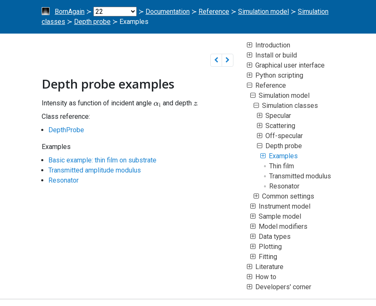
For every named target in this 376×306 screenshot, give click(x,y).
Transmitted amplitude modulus (94, 170)
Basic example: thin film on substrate (102, 160)
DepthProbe (66, 130)
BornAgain (70, 12)
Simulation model (263, 12)
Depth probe (92, 22)
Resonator (63, 180)
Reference (214, 12)
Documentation (168, 12)
